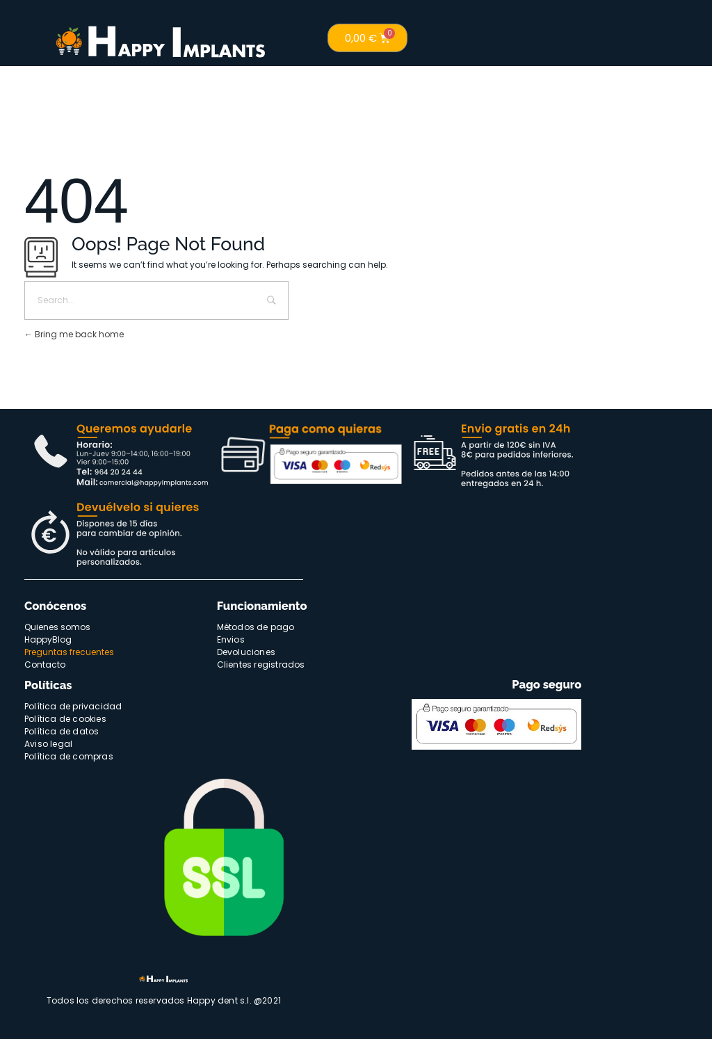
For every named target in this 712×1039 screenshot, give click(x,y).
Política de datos (61, 731)
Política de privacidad (73, 706)
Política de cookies (65, 719)
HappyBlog (48, 639)
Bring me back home (74, 334)
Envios (231, 639)
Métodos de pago (256, 627)
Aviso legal (48, 744)
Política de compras (68, 756)
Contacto (44, 664)
